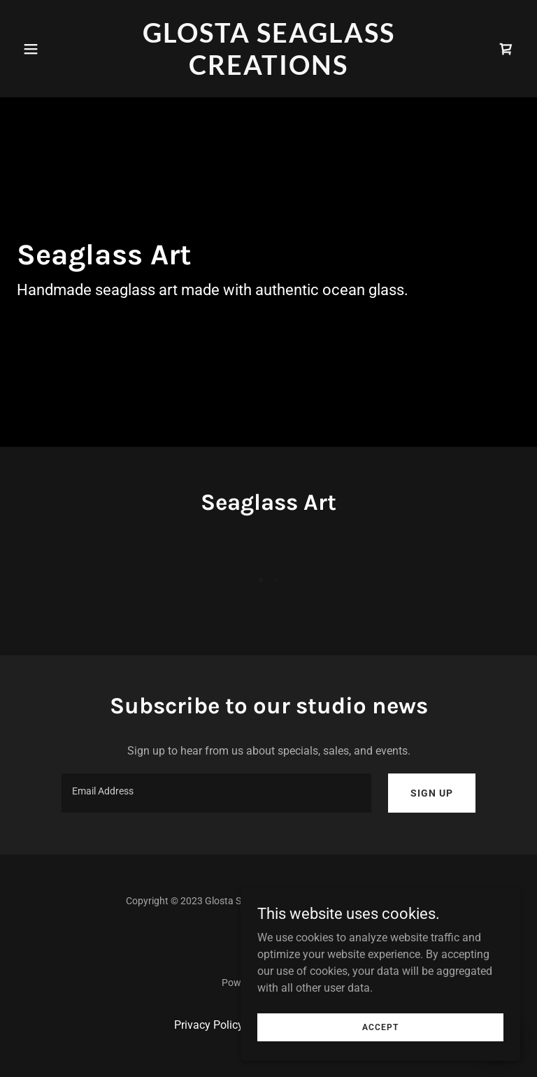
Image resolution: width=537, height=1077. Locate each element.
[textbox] (216, 793)
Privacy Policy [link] (208, 1025)
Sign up (431, 793)
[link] (268, 71)
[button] (54, 49)
